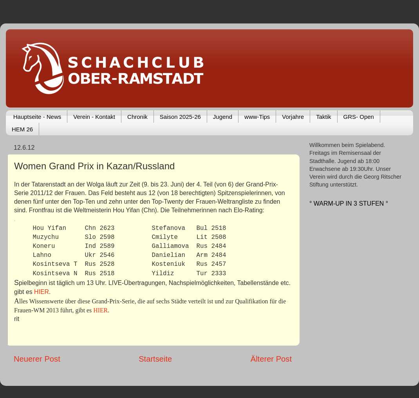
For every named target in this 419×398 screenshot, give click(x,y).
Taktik (323, 116)
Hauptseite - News (37, 116)
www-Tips (257, 116)
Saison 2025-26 (180, 116)
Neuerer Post (37, 359)
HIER (41, 292)
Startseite (155, 359)
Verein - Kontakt (94, 116)
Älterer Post (271, 359)
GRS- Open (358, 116)
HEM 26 (22, 129)
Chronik (137, 116)
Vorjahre (293, 116)
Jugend (222, 116)
